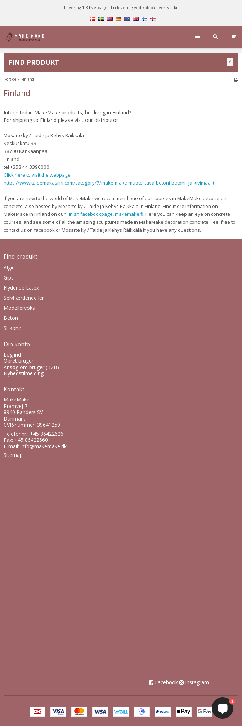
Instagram (197, 682)
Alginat (11, 267)
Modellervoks (19, 307)
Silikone (12, 328)
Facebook (166, 682)
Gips (9, 277)
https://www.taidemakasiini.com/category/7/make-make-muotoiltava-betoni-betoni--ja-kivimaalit (109, 183)
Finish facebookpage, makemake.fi (105, 214)
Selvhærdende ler (24, 297)
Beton (11, 317)
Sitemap (13, 455)
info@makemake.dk (44, 446)
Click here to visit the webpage (37, 175)
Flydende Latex (21, 287)
